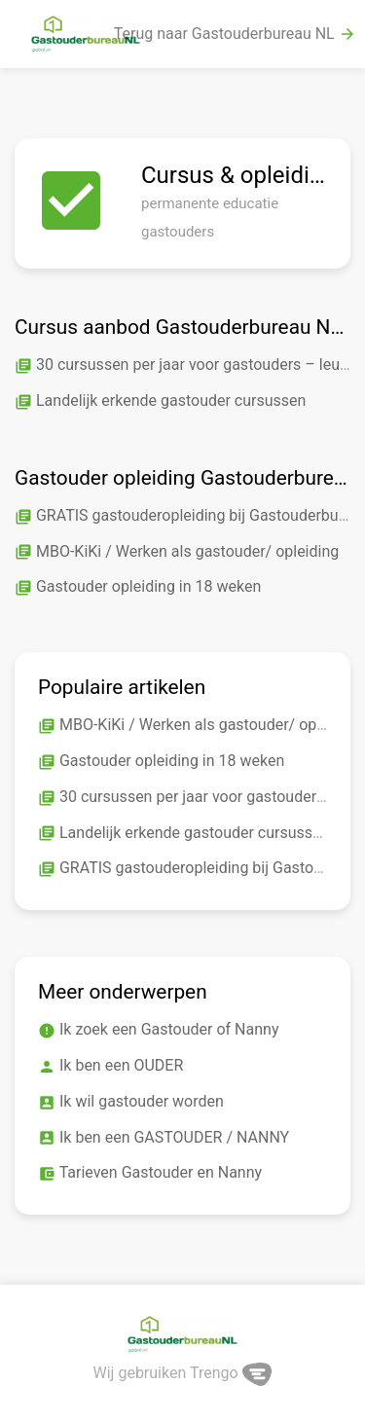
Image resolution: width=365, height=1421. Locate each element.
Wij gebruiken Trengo (183, 1373)
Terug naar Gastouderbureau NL (235, 34)
